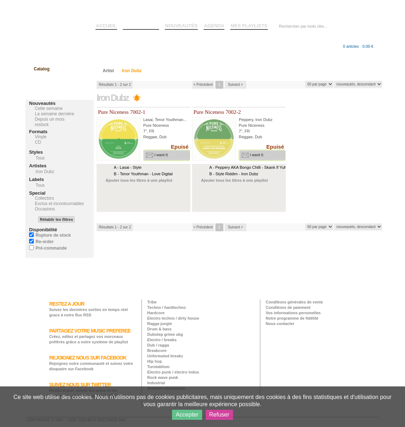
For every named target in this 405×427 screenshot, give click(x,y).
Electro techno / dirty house (173, 318)
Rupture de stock (53, 235)
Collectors (44, 198)
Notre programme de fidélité (292, 318)
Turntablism (158, 367)
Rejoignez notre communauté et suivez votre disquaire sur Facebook (91, 363)
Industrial (156, 383)
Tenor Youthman (169, 119)
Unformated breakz (165, 356)
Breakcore (157, 350)
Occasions (45, 209)
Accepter (187, 415)
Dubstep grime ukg (165, 334)
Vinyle (40, 136)
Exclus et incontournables (59, 203)
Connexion (316, 10)
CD (38, 142)
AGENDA (214, 25)
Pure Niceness (156, 125)
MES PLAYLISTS (249, 25)
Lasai (148, 119)
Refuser (219, 415)
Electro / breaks (162, 340)
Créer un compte (346, 10)
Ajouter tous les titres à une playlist (139, 180)
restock (42, 124)
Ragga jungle (159, 323)
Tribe (152, 302)
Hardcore (155, 313)
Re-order (44, 241)
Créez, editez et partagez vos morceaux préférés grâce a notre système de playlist (89, 336)
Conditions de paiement (288, 307)
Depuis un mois (50, 119)
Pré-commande (51, 248)
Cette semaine (48, 108)
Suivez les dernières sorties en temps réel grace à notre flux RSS (88, 309)
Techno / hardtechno (166, 307)
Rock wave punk (162, 377)
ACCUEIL (106, 25)
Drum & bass (159, 329)
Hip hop (154, 361)
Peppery (246, 119)
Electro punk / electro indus (173, 372)
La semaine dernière (54, 113)
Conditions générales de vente (294, 302)
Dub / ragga (158, 345)
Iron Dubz (264, 119)
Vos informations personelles (293, 313)
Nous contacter (280, 323)
